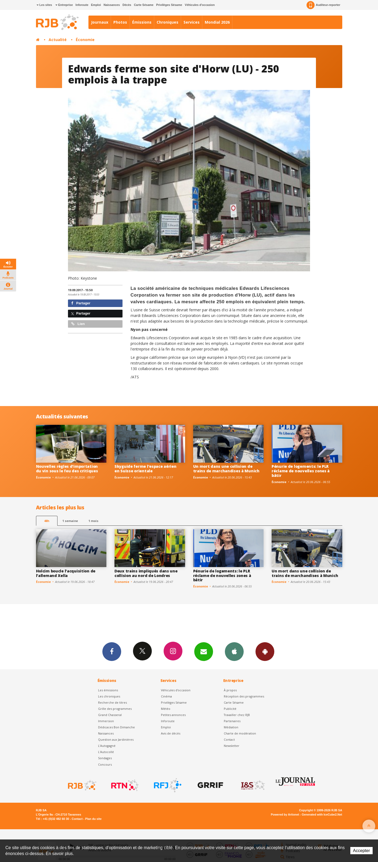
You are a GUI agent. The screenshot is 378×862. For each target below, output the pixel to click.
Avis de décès (170, 733)
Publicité (230, 708)
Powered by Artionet (285, 814)
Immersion (106, 721)
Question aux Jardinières (116, 739)
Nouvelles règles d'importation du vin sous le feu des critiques (67, 468)
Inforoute (81, 4)
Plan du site (93, 818)
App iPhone (234, 651)
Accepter (361, 850)
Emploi (96, 4)
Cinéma (166, 696)
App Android (264, 651)
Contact (229, 739)
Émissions (142, 22)
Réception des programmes (244, 696)
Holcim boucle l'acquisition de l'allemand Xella (66, 573)
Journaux (99, 22)
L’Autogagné (107, 745)
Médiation (231, 727)
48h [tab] (46, 521)
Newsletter (231, 745)
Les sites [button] (44, 4)
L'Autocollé (106, 752)
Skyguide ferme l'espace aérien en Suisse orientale (145, 468)
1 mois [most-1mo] (93, 521)
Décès (127, 4)
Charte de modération (240, 733)
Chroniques (167, 22)
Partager (80, 303)
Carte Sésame (143, 4)
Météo (165, 708)
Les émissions (108, 690)
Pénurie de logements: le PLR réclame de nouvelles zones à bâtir (301, 471)
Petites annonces (173, 715)
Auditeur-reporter (323, 5)
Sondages (105, 758)
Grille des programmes (115, 708)
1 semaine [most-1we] (70, 521)
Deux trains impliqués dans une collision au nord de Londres (146, 573)
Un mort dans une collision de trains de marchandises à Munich (226, 468)
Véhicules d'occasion (200, 4)
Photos (120, 22)
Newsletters (203, 651)
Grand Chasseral (110, 715)
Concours (105, 764)
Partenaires (232, 721)
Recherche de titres (112, 702)
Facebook (111, 651)
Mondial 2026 (217, 22)
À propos (230, 690)
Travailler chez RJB (237, 715)
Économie (85, 39)
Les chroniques (109, 696)
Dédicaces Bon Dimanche (116, 727)
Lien (78, 324)
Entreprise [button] (64, 4)
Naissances (111, 4)
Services (191, 22)
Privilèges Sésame (169, 4)
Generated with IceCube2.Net (322, 814)
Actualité (58, 39)
